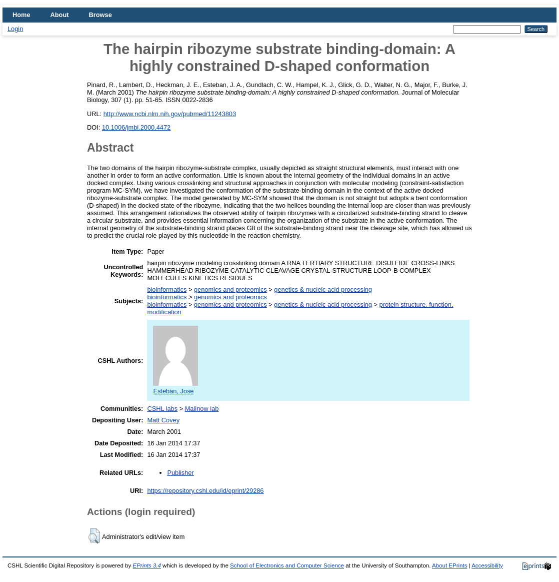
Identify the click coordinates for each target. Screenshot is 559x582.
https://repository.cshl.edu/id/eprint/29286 (205, 490)
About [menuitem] (59, 15)
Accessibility (487, 565)
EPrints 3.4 (146, 565)
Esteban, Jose (175, 387)
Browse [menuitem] (100, 15)
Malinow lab (202, 408)
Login (15, 29)
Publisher (180, 472)
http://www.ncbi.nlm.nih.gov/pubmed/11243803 (170, 114)
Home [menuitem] (21, 15)
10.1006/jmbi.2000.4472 (136, 127)
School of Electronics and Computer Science (287, 565)
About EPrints (449, 565)
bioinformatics (166, 289)
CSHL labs (162, 408)
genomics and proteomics (230, 289)
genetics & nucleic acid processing (323, 289)
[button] (94, 535)
